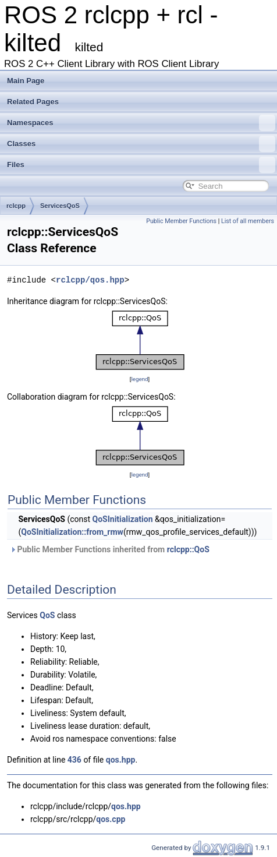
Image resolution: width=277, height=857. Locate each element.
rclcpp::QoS (188, 549)
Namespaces (141, 123)
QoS (47, 615)
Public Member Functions (181, 221)
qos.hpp (121, 759)
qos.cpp (110, 819)
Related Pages (33, 101)
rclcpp (16, 205)
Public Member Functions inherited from (109, 549)
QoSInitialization (123, 519)
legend (139, 379)
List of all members (247, 221)
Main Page (25, 80)
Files (141, 165)
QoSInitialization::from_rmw (72, 532)
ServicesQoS (60, 205)
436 (74, 759)
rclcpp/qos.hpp (90, 279)
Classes (141, 144)
